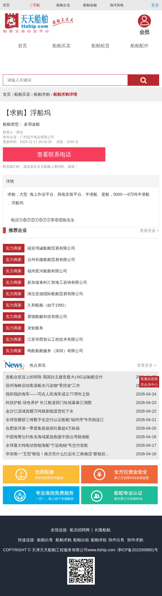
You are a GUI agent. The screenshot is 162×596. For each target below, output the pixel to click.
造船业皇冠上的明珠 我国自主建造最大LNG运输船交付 (54, 377)
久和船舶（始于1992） (47, 305)
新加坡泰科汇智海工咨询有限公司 (57, 282)
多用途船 (32, 124)
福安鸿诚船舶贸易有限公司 (51, 248)
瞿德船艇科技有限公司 (47, 316)
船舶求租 (99, 540)
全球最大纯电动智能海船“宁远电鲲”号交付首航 (47, 445)
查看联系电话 (54, 154)
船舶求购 (42, 94)
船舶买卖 (61, 45)
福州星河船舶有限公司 (47, 271)
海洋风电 (117, 5)
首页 (6, 5)
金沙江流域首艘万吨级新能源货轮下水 (39, 411)
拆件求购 (135, 540)
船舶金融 (90, 5)
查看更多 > (149, 230)
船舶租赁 (100, 45)
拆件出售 (116, 540)
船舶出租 (81, 540)
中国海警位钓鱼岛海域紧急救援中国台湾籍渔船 (47, 436)
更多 (155, 5)
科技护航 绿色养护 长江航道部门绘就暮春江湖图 (49, 402)
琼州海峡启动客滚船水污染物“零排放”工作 (43, 385)
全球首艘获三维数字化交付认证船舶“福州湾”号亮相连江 (55, 419)
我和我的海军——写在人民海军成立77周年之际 (48, 394)
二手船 (35, 5)
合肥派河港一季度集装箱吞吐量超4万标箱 (43, 428)
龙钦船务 (35, 328)
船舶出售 (45, 540)
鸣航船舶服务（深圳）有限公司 (55, 350)
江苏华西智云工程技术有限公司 (55, 339)
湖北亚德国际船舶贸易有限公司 (55, 293)
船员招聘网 (80, 530)
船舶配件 (139, 45)
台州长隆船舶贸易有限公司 (51, 259)
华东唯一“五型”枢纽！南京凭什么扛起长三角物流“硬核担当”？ (60, 454)
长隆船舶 (102, 530)
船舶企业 (63, 5)
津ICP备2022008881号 (137, 550)
